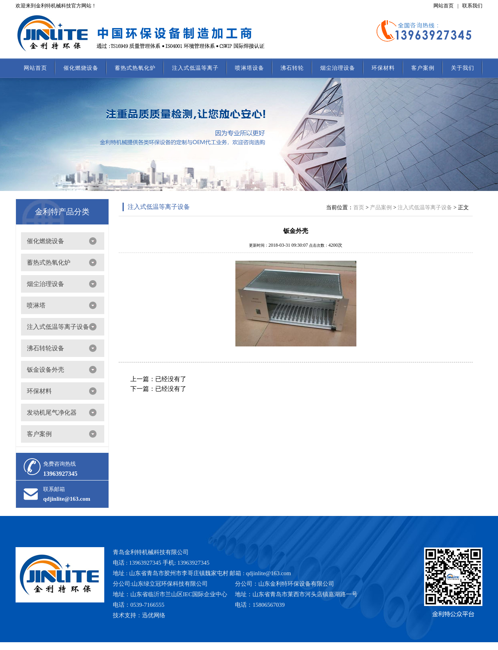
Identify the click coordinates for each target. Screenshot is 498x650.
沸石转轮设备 (45, 348)
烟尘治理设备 (337, 68)
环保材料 (383, 68)
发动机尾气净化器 (52, 412)
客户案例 (423, 68)
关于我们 (462, 68)
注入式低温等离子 (195, 68)
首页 (358, 207)
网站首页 (443, 6)
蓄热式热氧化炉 (135, 68)
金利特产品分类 (62, 211)
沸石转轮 (292, 68)
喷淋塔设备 (249, 68)
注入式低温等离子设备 (58, 326)
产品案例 (381, 207)
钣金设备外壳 (45, 369)
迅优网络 (153, 615)
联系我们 (472, 6)
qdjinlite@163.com (66, 499)
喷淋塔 (36, 305)
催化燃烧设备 (80, 68)
